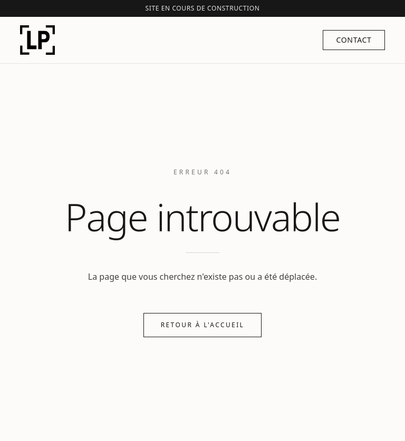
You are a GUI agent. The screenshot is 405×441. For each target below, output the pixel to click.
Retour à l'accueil (203, 324)
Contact (353, 40)
